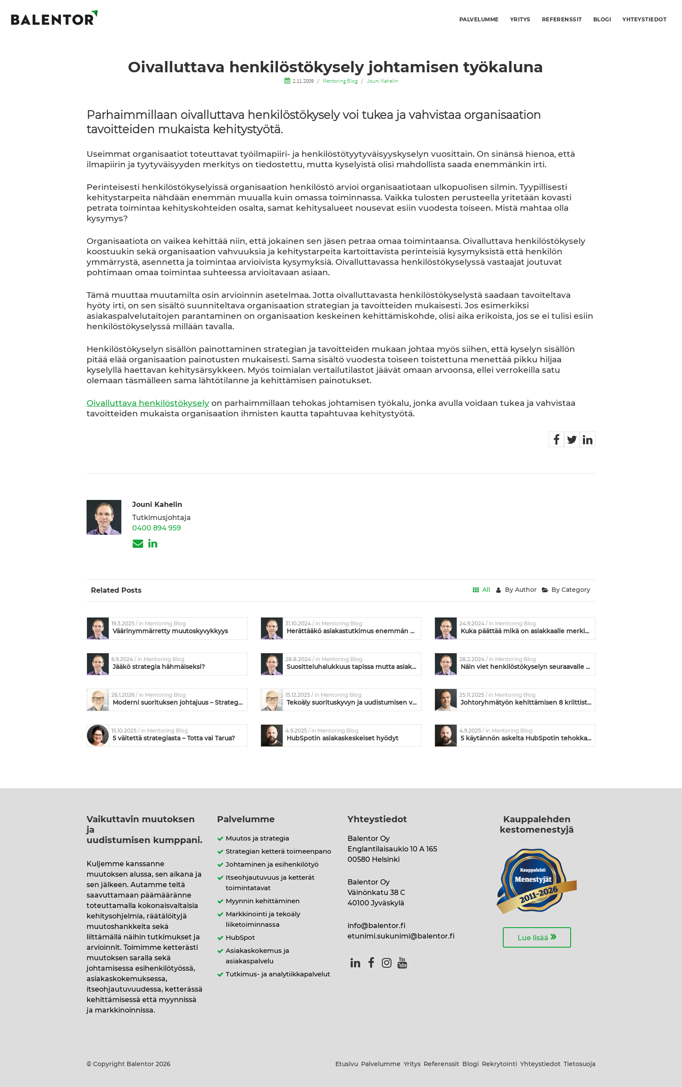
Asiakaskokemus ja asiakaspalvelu (257, 956)
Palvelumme (479, 19)
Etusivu (346, 1064)
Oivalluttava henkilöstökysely (148, 403)
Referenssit (562, 19)
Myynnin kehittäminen (263, 901)
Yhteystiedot (644, 19)
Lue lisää (537, 937)
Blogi (602, 19)
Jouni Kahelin (382, 80)
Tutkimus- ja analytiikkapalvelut (278, 974)
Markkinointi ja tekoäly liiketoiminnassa (263, 919)
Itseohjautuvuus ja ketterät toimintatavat (270, 882)
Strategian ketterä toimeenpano (278, 851)
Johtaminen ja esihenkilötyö (272, 864)
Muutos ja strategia (257, 838)
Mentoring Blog (340, 80)
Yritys (520, 19)
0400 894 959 (156, 528)
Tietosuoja (579, 1064)
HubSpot (240, 938)
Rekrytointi (499, 1064)
